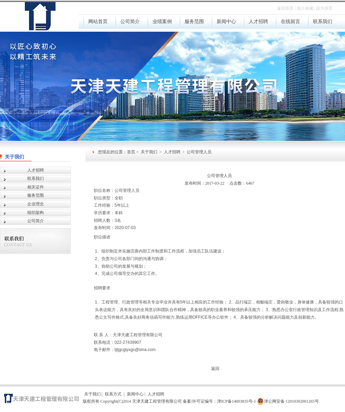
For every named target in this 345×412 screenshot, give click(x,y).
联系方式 (113, 394)
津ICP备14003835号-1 (236, 401)
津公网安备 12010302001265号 (288, 401)
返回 (215, 368)
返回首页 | (286, 8)
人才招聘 (172, 152)
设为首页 (324, 8)
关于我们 (16, 156)
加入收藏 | (306, 8)
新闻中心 (135, 394)
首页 (131, 152)
